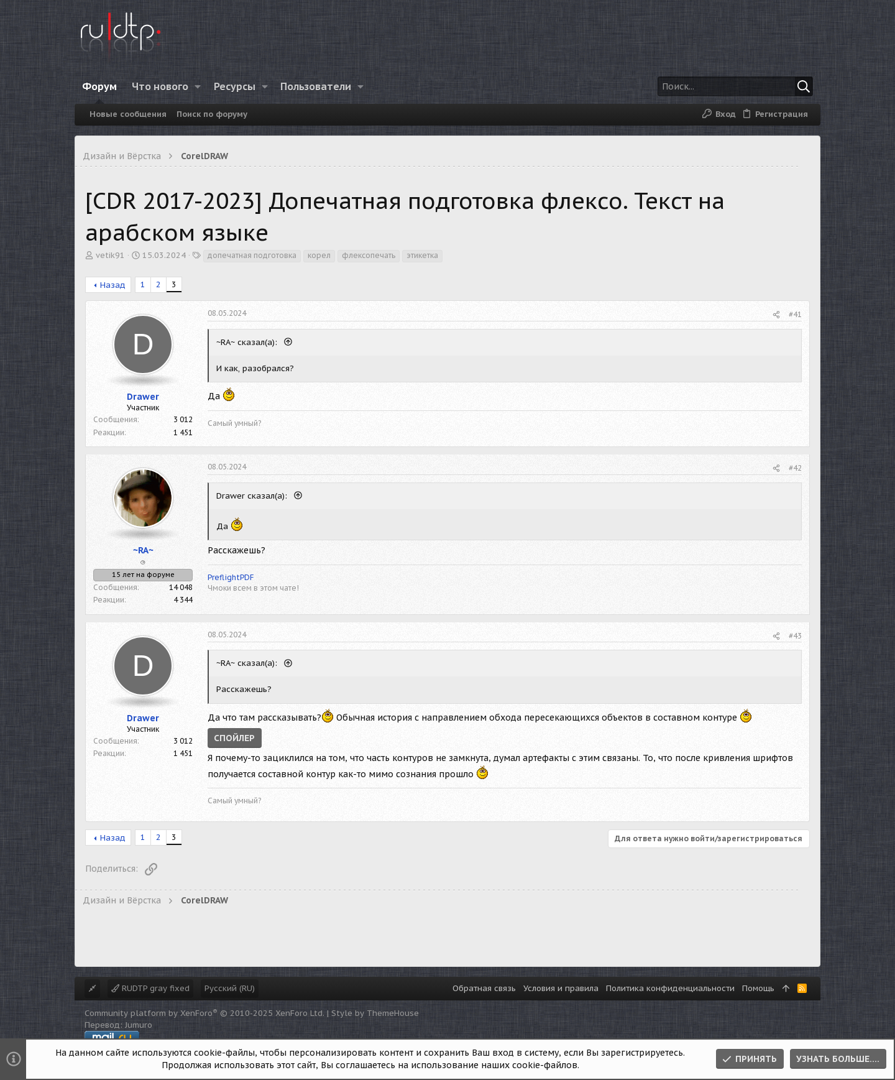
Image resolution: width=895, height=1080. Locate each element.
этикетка (422, 255)
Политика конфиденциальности (670, 988)
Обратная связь (484, 988)
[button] (198, 86)
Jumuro (138, 1025)
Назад (113, 285)
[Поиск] (735, 86)
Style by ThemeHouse (375, 1013)
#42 (795, 468)
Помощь (758, 988)
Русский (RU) (229, 988)
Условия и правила (561, 988)
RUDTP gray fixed (150, 988)
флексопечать (368, 255)
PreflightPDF (231, 577)
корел (319, 255)
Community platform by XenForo (204, 1013)
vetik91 (110, 255)
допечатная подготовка (252, 255)
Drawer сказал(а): (253, 496)
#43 (795, 635)
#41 (795, 314)
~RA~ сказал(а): (248, 342)
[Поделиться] (776, 315)
